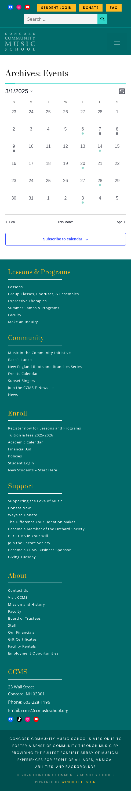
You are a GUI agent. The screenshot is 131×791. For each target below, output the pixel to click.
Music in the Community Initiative (39, 352)
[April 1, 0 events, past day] (48, 203)
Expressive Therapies (27, 300)
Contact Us (18, 590)
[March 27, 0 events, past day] (82, 186)
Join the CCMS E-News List (32, 387)
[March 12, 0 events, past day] (65, 151)
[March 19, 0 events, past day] (65, 169)
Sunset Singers (21, 380)
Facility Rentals (22, 646)
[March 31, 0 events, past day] (31, 203)
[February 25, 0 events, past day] (48, 117)
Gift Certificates (22, 639)
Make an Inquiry (23, 321)
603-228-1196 (36, 702)
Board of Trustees (24, 618)
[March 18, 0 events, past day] (48, 169)
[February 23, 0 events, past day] (14, 117)
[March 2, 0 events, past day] (14, 134)
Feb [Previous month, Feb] (10, 222)
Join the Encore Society (29, 542)
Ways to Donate (22, 514)
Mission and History (26, 604)
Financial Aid (19, 449)
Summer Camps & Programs (33, 307)
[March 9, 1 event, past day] (14, 151)
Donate (91, 7)
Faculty (14, 314)
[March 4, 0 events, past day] (48, 134)
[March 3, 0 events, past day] (31, 134)
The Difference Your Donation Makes (41, 521)
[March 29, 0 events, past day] (117, 186)
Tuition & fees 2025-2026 (30, 435)
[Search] (102, 19)
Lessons (15, 286)
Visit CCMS (18, 597)
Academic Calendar (25, 442)
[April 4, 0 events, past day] (99, 203)
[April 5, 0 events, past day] (117, 203)
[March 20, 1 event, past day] (82, 169)
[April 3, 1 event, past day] (82, 203)
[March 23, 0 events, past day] (14, 186)
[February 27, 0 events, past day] (82, 117)
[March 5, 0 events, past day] (65, 134)
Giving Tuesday (22, 556)
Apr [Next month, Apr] (121, 222)
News (13, 394)
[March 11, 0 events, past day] (48, 151)
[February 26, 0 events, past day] (65, 117)
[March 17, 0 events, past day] (31, 169)
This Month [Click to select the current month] (65, 222)
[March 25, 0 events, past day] (48, 186)
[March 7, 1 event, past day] (99, 134)
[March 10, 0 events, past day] (31, 151)
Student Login (56, 7)
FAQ (114, 7)
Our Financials (21, 632)
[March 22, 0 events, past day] (117, 169)
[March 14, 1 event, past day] (99, 151)
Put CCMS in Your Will (28, 535)
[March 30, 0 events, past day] (14, 203)
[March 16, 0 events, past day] (14, 169)
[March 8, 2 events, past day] (117, 134)
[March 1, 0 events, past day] (117, 117)
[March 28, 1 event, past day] (99, 186)
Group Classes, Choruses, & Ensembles (43, 293)
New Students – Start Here (32, 470)
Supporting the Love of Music (35, 501)
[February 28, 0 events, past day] (99, 117)
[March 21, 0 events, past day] (99, 169)
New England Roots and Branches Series (45, 366)
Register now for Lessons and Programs (44, 428)
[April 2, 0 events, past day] (65, 203)
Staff (12, 625)
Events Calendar (23, 373)
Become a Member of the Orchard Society (46, 528)
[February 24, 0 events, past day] (31, 117)
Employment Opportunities (33, 653)
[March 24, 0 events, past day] (31, 186)
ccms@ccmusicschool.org (44, 710)
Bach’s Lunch (20, 359)
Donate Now (19, 507)
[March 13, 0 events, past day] (82, 151)
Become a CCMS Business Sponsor (39, 549)
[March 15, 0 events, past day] (117, 151)
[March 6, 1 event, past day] (82, 134)
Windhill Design (78, 782)
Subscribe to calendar (62, 239)
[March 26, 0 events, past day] (65, 186)
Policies (15, 456)
